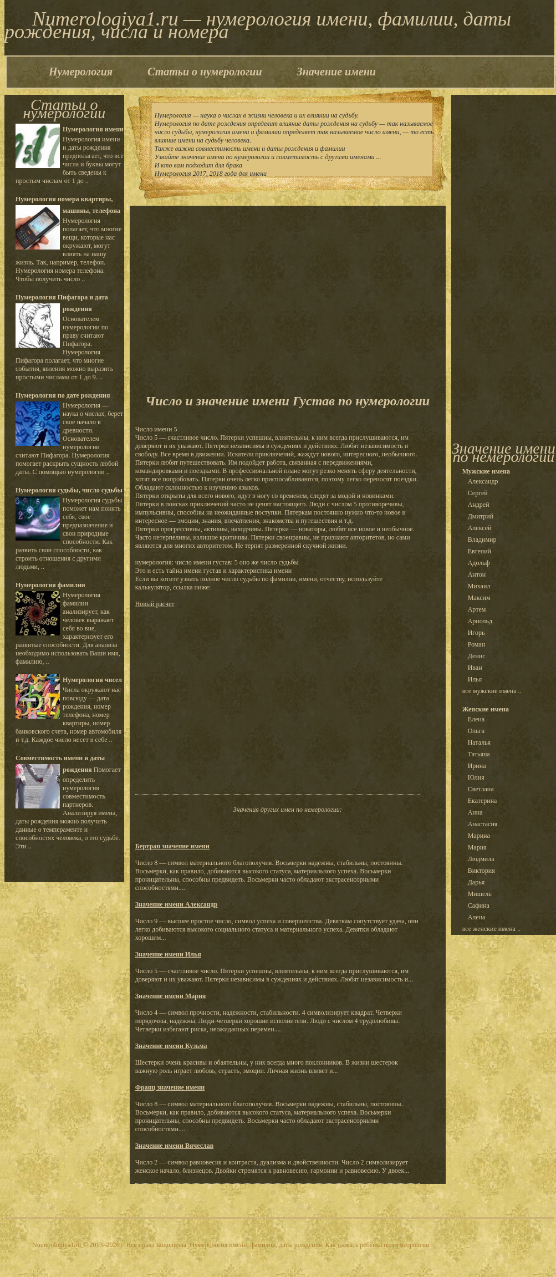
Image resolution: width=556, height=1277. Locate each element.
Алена (477, 917)
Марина (479, 836)
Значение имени (336, 71)
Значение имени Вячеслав (174, 1145)
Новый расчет (155, 604)
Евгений (479, 551)
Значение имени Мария (170, 996)
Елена (476, 719)
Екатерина (482, 801)
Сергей (478, 493)
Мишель (480, 894)
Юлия (476, 777)
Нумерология (81, 71)
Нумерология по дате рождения (63, 395)
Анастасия (483, 824)
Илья (475, 679)
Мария (477, 847)
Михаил (479, 586)
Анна (475, 812)
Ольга (476, 731)
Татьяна (479, 754)
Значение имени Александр (176, 904)
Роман (476, 644)
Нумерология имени (93, 129)
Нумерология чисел (92, 680)
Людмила (481, 859)
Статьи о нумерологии (204, 71)
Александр (483, 481)
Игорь (476, 633)
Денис (477, 656)
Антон (477, 574)
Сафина (478, 905)
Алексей (480, 528)
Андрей (478, 504)
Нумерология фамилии (50, 585)
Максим (479, 598)
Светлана (481, 789)
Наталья (479, 742)
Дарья (476, 882)
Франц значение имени (170, 1087)
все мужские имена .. (492, 691)
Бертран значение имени (172, 846)
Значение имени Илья (168, 954)
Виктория (481, 870)
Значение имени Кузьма (171, 1046)
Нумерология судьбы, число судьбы (69, 490)
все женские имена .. (491, 929)
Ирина (477, 766)
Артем (477, 609)
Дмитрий (480, 516)
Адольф (479, 563)
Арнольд (480, 621)
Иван (475, 667)
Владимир (482, 539)
